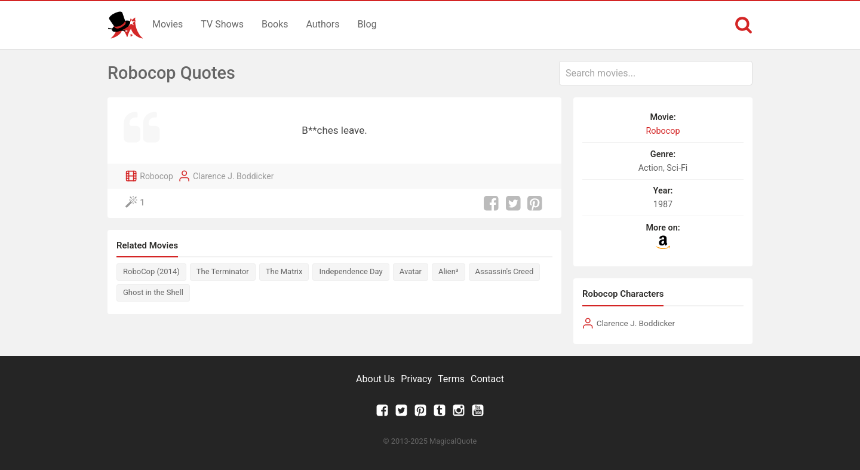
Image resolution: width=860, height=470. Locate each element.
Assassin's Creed (504, 271)
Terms (451, 379)
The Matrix (284, 271)
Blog (367, 24)
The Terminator (222, 271)
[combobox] (655, 73)
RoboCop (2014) (151, 271)
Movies (167, 24)
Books (275, 24)
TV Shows (222, 24)
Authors (323, 24)
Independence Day (350, 271)
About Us (375, 379)
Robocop (156, 176)
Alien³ (448, 271)
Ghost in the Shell (153, 292)
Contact (487, 379)
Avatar (411, 271)
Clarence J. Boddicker (233, 176)
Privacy (416, 379)
